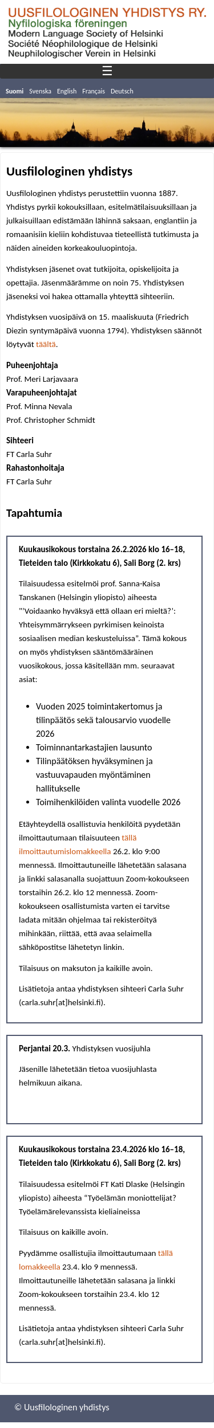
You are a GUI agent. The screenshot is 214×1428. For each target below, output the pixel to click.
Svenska (40, 91)
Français (93, 91)
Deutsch (122, 91)
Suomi (14, 91)
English (66, 91)
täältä (46, 344)
